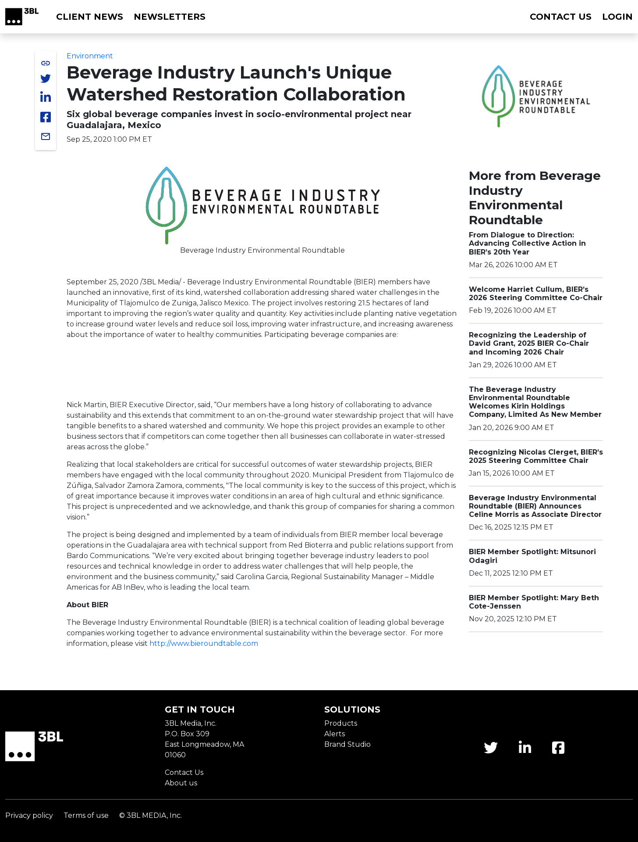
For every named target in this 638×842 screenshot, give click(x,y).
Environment (90, 56)
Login (617, 16)
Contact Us (184, 772)
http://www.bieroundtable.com (203, 643)
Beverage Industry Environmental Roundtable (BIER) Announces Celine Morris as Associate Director (535, 506)
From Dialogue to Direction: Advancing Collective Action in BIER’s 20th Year (527, 243)
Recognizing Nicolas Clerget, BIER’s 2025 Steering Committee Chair (536, 456)
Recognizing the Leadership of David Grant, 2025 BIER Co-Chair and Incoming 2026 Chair (529, 343)
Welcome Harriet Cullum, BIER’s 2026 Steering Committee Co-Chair (536, 293)
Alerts (334, 734)
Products (340, 723)
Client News (89, 16)
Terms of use (86, 815)
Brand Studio (347, 744)
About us (181, 783)
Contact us (561, 16)
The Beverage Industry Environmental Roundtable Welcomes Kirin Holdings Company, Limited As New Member (535, 402)
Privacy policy (29, 815)
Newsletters (170, 16)
